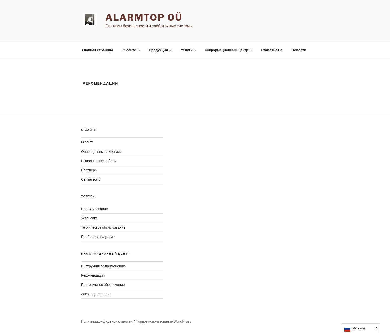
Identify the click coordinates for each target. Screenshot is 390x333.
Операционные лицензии (101, 151)
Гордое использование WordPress (163, 321)
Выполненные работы (98, 161)
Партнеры (89, 170)
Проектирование (94, 209)
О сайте (132, 50)
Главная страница (97, 50)
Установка (89, 218)
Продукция (161, 50)
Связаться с (271, 50)
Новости (299, 50)
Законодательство (96, 294)
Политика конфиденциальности (106, 321)
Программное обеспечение (103, 284)
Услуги (189, 50)
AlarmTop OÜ (143, 17)
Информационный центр (229, 50)
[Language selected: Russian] (361, 328)
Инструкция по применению (103, 266)
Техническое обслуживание (103, 227)
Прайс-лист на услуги (98, 236)
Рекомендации (93, 275)
